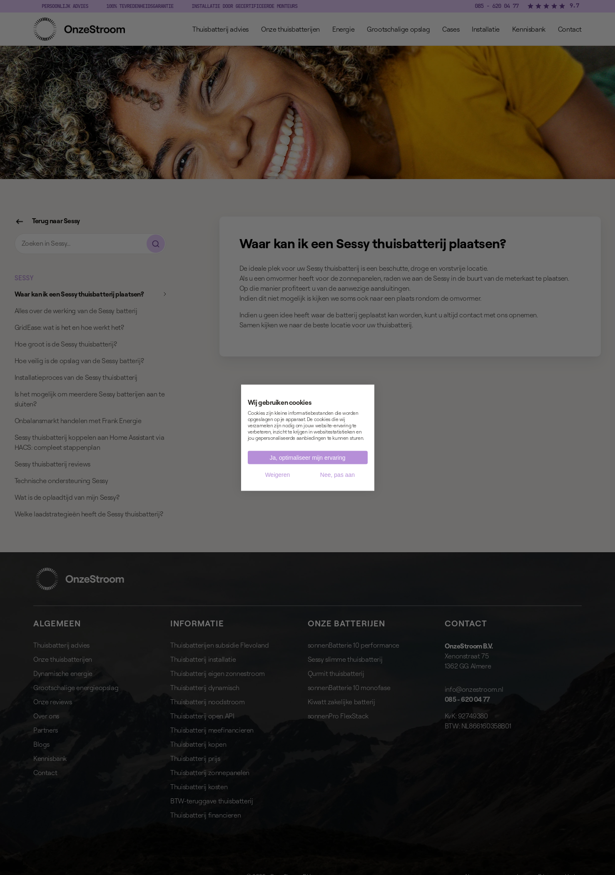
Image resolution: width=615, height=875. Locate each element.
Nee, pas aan (337, 474)
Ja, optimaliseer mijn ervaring (307, 457)
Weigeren (277, 474)
